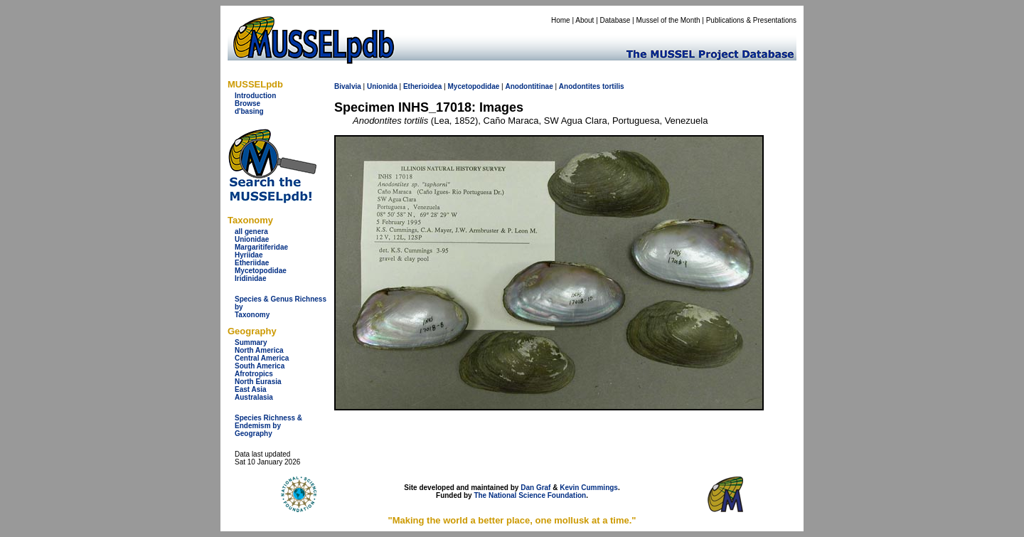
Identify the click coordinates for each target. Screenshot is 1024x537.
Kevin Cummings (589, 487)
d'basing (249, 111)
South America (259, 366)
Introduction (255, 96)
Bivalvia (347, 86)
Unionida (382, 86)
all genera (251, 231)
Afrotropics (254, 374)
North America (259, 350)
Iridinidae (250, 278)
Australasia (254, 397)
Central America (262, 358)
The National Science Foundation (530, 495)
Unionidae (252, 239)
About (584, 20)
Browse (247, 103)
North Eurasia (258, 382)
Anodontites (579, 86)
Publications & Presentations (751, 20)
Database (615, 20)
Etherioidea (422, 86)
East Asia (251, 389)
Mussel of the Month (668, 20)
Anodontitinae (529, 86)
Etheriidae (252, 263)
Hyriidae (248, 255)
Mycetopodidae (261, 271)
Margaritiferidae (261, 247)
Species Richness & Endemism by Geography (268, 425)
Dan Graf (535, 487)
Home (560, 20)
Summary (251, 342)
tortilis (613, 86)
